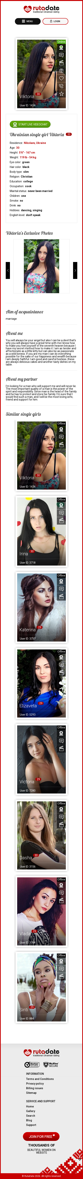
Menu (29, 21)
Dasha (25, 857)
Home (30, 1106)
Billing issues (34, 1088)
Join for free (41, 1137)
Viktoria (26, 478)
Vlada (25, 933)
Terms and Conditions (40, 1079)
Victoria (26, 781)
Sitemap (31, 1092)
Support (31, 1124)
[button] (8, 270)
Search (30, 1115)
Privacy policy (35, 1083)
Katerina (27, 629)
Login (56, 21)
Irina (23, 554)
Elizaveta (28, 705)
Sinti (23, 1009)
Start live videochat (33, 124)
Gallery (30, 1111)
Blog (29, 1120)
